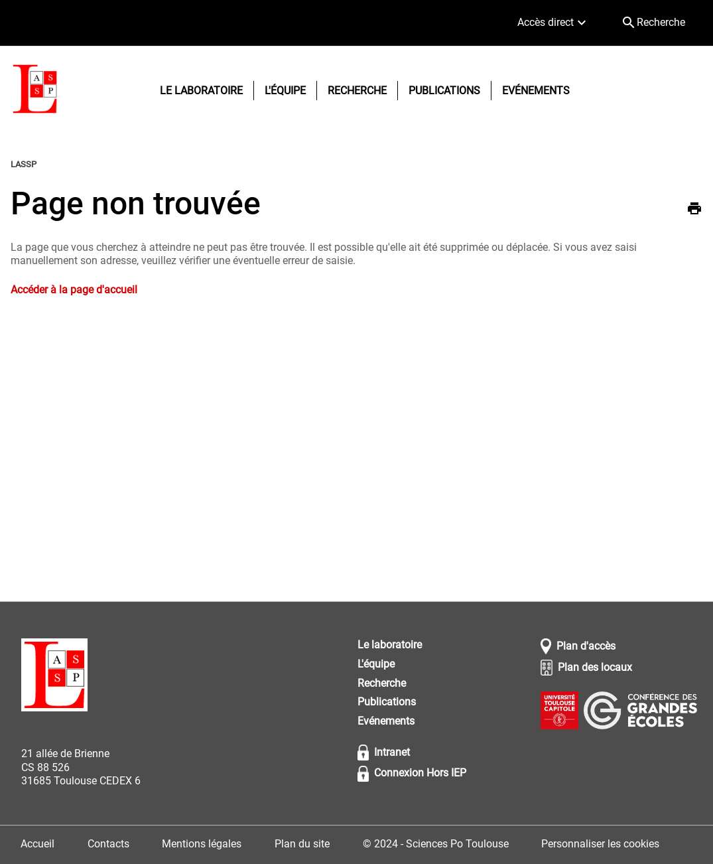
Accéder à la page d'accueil (74, 289)
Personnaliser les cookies (600, 843)
